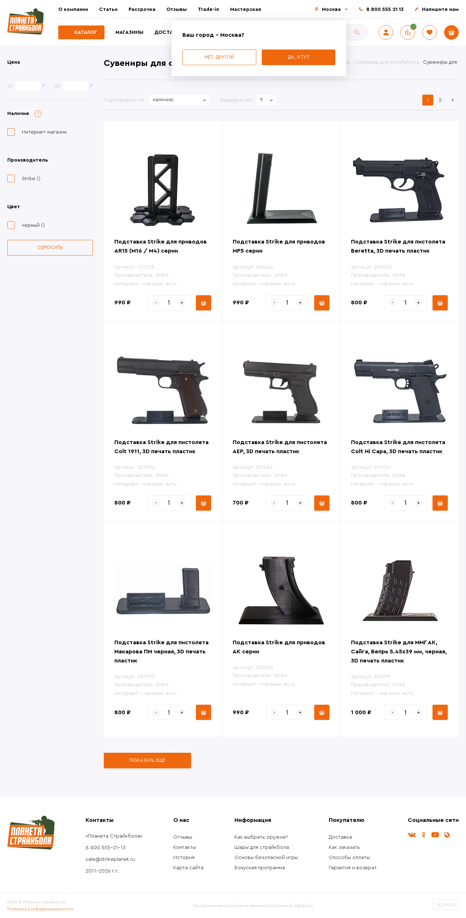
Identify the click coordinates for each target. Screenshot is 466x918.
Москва (331, 9)
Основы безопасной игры (266, 857)
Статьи (108, 9)
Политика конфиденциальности (40, 909)
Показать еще (147, 760)
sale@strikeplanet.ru (110, 859)
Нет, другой (219, 57)
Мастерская (245, 9)
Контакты (184, 847)
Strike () (31, 178)
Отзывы (176, 9)
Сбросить (50, 247)
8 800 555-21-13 (106, 847)
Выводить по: (237, 100)
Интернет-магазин (44, 132)
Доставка (168, 32)
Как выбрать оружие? (261, 837)
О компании (73, 9)
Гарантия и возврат (353, 867)
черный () (33, 225)
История (183, 857)
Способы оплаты (349, 857)
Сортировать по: (125, 100)
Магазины (129, 32)
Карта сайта (188, 867)
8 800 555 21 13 (385, 9)
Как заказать (344, 847)
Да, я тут (298, 57)
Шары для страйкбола (261, 847)
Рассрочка (142, 9)
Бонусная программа (259, 867)
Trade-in (208, 9)
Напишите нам (440, 9)
